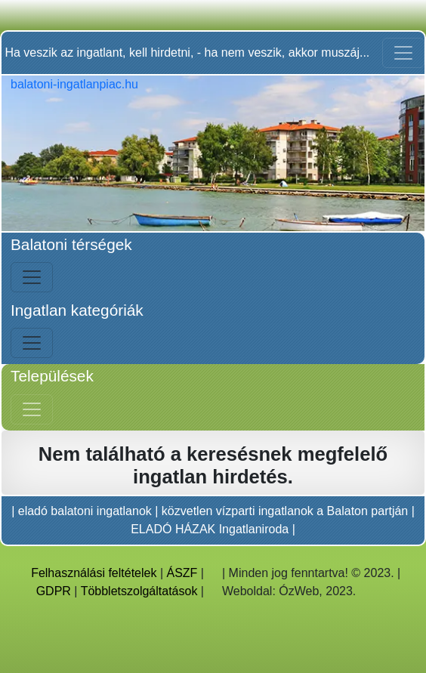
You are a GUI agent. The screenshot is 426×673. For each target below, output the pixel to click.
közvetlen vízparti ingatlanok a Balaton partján (285, 511)
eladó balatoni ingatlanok (85, 511)
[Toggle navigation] (403, 53)
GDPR (53, 591)
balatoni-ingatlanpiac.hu (74, 84)
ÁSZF (182, 572)
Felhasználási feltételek (93, 572)
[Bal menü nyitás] (32, 277)
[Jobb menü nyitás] (32, 409)
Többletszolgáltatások (139, 591)
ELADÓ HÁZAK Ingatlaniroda (210, 529)
